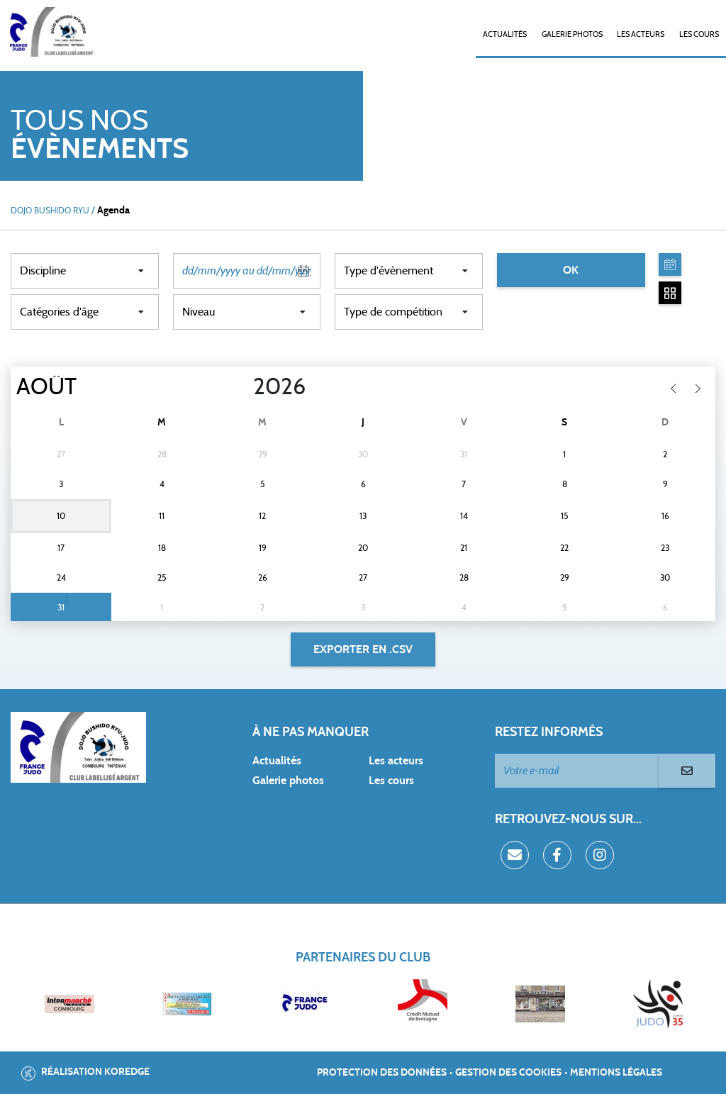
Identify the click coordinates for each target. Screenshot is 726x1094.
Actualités (505, 34)
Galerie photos (572, 34)
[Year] (242, 387)
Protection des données (382, 1073)
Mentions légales (616, 1073)
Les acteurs (640, 34)
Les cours (699, 34)
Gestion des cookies (508, 1073)
